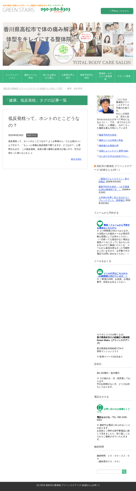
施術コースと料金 (30, 76)
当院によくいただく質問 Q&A (113, 151)
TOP (32, 88)
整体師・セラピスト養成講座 (105, 76)
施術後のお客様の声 (109, 145)
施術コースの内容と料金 (111, 140)
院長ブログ (32, 135)
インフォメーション (12, 76)
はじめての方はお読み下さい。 (114, 156)
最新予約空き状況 (86, 76)
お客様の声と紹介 (68, 76)
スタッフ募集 (124, 76)
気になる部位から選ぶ (49, 76)
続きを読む (76, 159)
